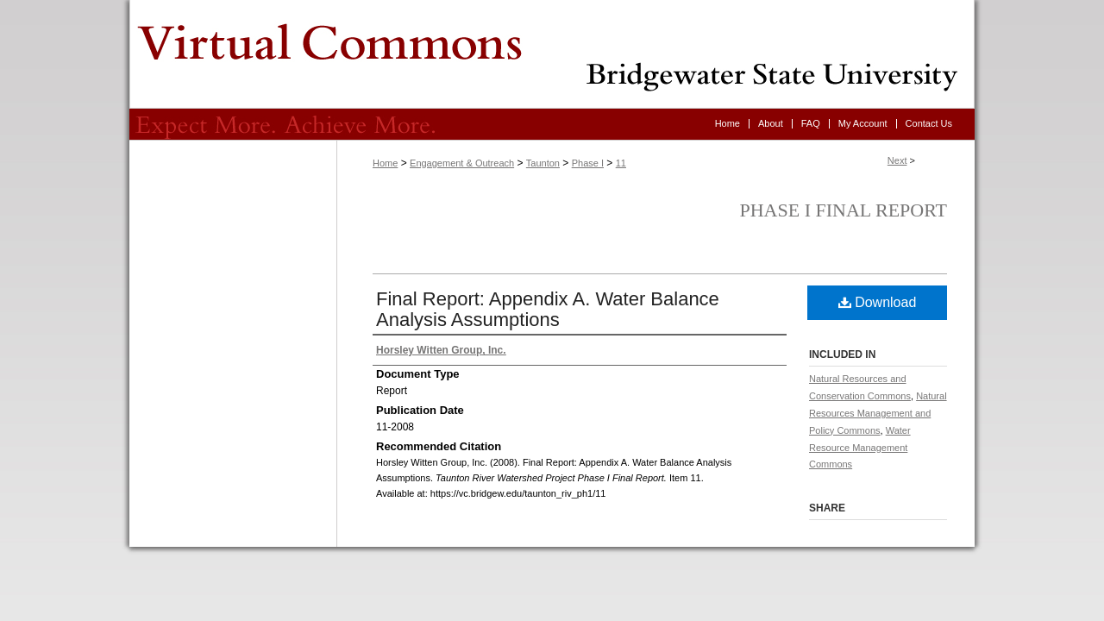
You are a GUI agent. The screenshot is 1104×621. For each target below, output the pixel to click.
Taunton (543, 163)
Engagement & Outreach (462, 163)
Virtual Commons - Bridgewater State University (552, 54)
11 (621, 163)
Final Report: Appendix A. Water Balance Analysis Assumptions (547, 309)
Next (897, 160)
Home (385, 163)
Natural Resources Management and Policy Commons (878, 413)
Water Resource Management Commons (860, 447)
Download (877, 302)
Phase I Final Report (844, 210)
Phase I (588, 163)
